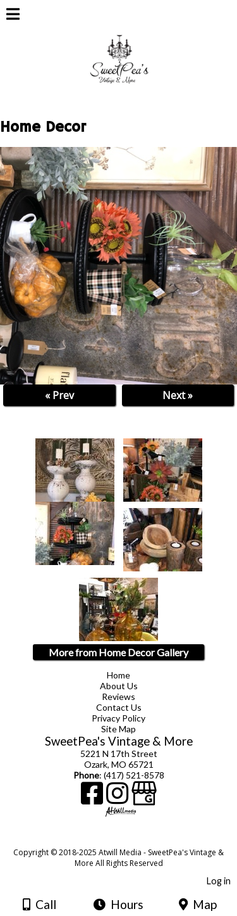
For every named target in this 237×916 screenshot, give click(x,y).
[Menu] (13, 16)
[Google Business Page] (144, 797)
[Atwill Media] (129, 838)
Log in (219, 880)
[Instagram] (118, 797)
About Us (119, 685)
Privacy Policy (118, 718)
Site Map (118, 728)
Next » (177, 395)
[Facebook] (93, 797)
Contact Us (119, 707)
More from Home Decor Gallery (118, 652)
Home (118, 675)
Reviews (118, 696)
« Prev (59, 395)
